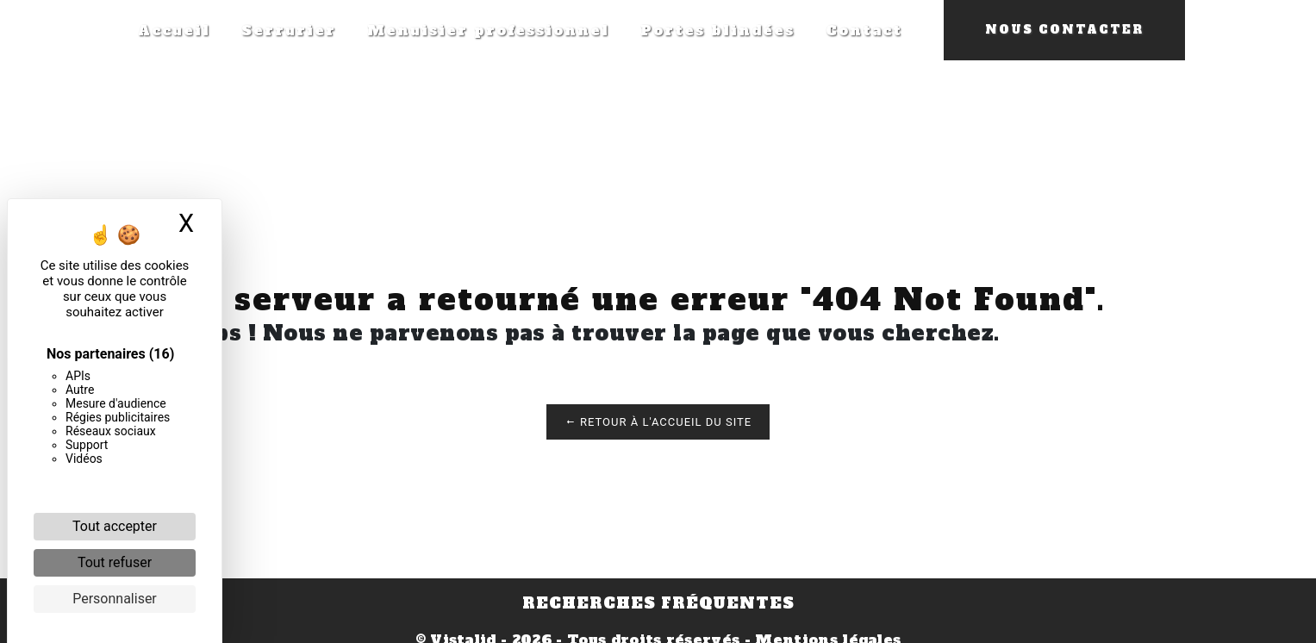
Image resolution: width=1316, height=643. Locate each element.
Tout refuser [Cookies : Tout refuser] (115, 562)
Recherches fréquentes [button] (658, 603)
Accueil (174, 30)
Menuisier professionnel (488, 30)
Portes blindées (717, 30)
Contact (864, 30)
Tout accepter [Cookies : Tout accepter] (114, 526)
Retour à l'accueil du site (658, 421)
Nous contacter (1064, 29)
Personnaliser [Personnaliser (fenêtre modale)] (114, 598)
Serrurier (288, 30)
